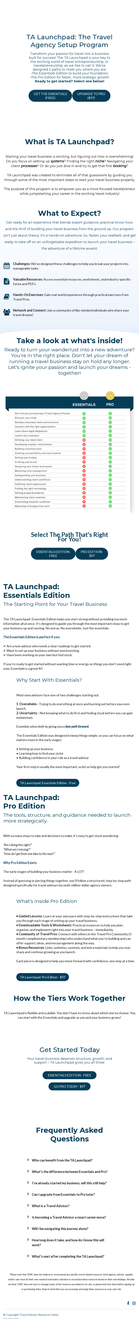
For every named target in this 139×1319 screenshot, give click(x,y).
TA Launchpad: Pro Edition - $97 (42, 978)
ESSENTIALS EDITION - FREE (68, 1076)
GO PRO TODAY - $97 (68, 1084)
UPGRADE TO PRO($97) (68, 103)
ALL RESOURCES (84, 7)
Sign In (130, 7)
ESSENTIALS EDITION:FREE (50, 558)
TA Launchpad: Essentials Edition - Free (48, 783)
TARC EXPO (110, 7)
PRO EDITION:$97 (92, 558)
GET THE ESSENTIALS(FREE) (67, 91)
